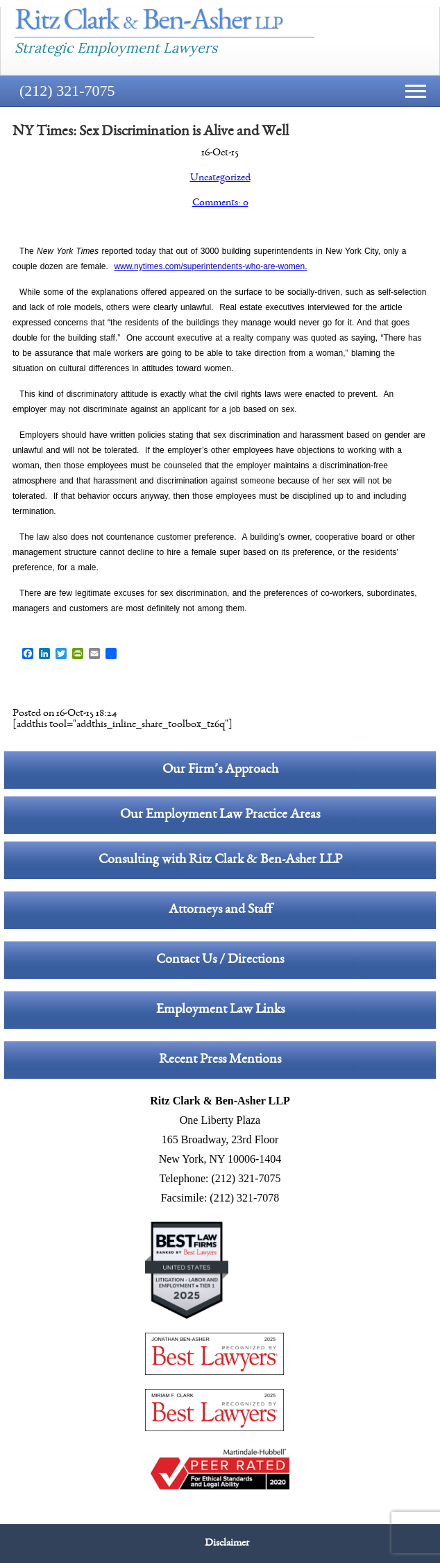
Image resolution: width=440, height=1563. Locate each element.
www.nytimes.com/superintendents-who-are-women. (210, 266)
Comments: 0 (220, 203)
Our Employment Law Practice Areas (220, 815)
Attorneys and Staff (220, 910)
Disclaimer (227, 1543)
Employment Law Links (220, 1010)
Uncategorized (220, 178)
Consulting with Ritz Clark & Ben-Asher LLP (220, 860)
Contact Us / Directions (220, 960)
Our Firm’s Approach (220, 770)
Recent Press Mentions (220, 1060)
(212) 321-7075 (67, 90)
